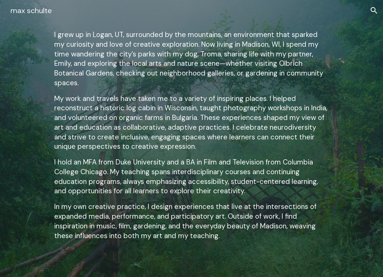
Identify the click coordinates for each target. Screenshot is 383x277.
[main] (191, 138)
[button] (374, 10)
